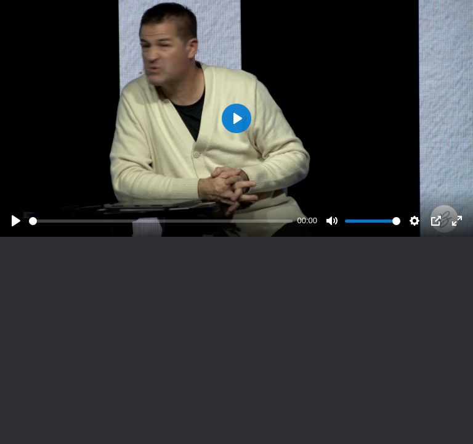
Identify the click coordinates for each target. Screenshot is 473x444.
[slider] (161, 221)
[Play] (16, 221)
